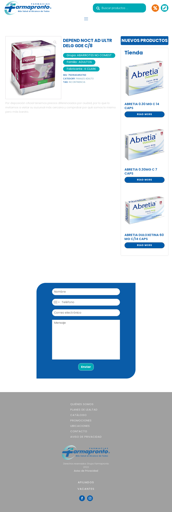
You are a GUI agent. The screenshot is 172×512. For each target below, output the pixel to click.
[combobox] (56, 302)
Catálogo (78, 415)
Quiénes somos (82, 404)
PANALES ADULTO (85, 78)
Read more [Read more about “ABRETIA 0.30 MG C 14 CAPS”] (144, 114)
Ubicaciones (80, 426)
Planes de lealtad (84, 409)
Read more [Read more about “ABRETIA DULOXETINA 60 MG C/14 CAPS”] (144, 245)
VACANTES (86, 489)
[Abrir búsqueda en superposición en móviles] (119, 7)
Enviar (86, 367)
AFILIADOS (86, 482)
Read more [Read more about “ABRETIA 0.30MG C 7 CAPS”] (144, 179)
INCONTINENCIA (77, 82)
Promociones (81, 420)
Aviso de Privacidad (86, 437)
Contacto (78, 431)
